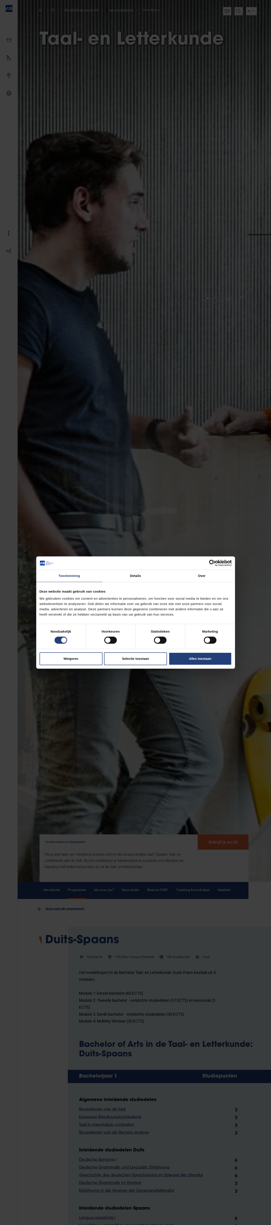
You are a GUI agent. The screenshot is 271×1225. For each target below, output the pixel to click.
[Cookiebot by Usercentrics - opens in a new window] (212, 563)
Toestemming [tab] (69, 576)
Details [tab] (135, 576)
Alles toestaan (200, 658)
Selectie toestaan (135, 658)
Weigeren (70, 658)
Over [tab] (202, 576)
